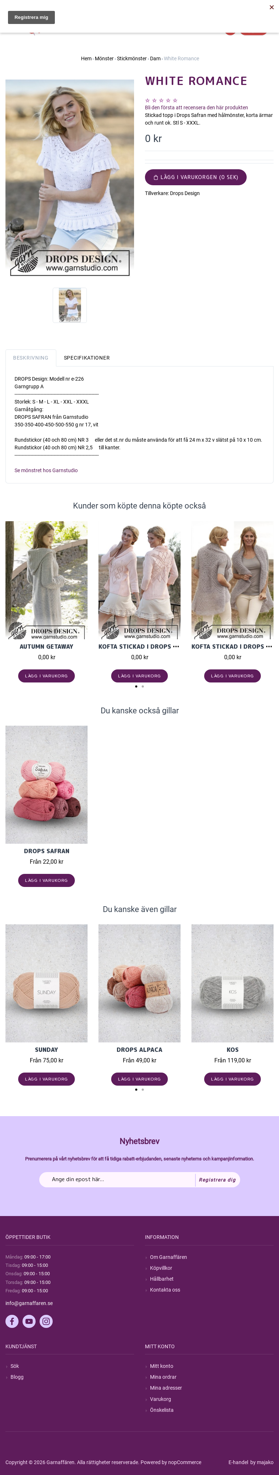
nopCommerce (184, 1462)
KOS (233, 1050)
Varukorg (160, 1399)
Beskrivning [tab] (31, 358)
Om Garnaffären (168, 1257)
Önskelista (162, 1410)
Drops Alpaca (139, 1050)
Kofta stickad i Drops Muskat (147, 647)
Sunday (46, 1050)
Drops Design (185, 193)
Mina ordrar (163, 1377)
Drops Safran (46, 851)
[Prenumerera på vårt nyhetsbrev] (139, 1180)
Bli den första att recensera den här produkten (196, 107)
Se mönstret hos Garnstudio (46, 470)
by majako (261, 1462)
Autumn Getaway (46, 647)
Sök (15, 1366)
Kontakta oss (165, 1290)
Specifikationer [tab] (87, 358)
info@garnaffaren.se (29, 1303)
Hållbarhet (162, 1279)
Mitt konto (161, 1366)
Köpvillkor (161, 1268)
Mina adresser (166, 1388)
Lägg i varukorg (46, 676)
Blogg (17, 1377)
